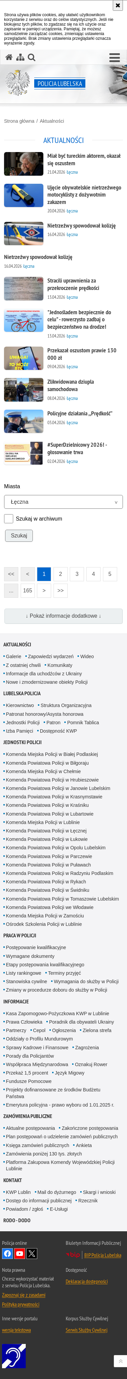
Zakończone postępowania (90, 1128)
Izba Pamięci (19, 731)
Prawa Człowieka (24, 1022)
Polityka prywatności (20, 1304)
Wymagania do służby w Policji (86, 981)
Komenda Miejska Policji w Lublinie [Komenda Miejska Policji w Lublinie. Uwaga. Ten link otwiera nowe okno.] (43, 822)
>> (59, 588)
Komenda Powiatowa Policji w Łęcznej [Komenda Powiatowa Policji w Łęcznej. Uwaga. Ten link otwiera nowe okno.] (46, 830)
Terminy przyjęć (64, 973)
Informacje (16, 1001)
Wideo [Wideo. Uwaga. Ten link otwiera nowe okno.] (87, 656)
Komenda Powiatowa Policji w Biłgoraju (47, 763)
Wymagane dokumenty (30, 956)
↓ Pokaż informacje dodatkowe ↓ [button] (64, 616)
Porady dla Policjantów (30, 1056)
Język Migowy (69, 1073)
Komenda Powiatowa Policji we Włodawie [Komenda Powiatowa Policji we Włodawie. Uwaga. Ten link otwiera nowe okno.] (49, 907)
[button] (114, 58)
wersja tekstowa (16, 1329)
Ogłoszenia (64, 1030)
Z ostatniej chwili (23, 665)
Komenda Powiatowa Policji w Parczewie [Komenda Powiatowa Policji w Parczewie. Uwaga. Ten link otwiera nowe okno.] (49, 856)
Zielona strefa (97, 1030)
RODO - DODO (16, 1220)
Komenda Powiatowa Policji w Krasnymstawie (54, 796)
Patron (53, 722)
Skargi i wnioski (99, 1192)
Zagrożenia (87, 1047)
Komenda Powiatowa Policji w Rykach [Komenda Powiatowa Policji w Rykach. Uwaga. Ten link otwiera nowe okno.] (46, 881)
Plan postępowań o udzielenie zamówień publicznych (62, 1136)
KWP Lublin (18, 1192)
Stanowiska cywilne (26, 981)
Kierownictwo (20, 705)
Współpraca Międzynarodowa (37, 1064)
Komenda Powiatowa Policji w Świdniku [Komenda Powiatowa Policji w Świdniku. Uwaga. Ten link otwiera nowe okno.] (47, 890)
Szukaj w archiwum (39, 519)
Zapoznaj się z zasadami (23, 1294)
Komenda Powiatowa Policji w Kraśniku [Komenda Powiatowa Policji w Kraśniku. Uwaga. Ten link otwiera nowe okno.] (47, 805)
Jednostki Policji (23, 722)
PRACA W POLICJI (19, 935)
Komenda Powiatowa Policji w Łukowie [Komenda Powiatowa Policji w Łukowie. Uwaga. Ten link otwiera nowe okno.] (47, 839)
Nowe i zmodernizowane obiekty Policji (47, 682)
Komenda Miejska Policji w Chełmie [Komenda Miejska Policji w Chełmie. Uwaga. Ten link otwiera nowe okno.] (43, 771)
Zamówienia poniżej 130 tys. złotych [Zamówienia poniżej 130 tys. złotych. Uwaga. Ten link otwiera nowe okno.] (44, 1153)
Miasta (12, 486)
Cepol (39, 1030)
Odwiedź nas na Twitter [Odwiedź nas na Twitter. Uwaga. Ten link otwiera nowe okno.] (31, 1253)
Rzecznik (88, 1200)
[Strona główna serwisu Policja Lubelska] (9, 57)
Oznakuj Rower (91, 1064)
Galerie (13, 656)
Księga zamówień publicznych (37, 1145)
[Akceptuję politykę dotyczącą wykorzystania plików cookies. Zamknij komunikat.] (118, 5)
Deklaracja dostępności (87, 1281)
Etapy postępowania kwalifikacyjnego (45, 964)
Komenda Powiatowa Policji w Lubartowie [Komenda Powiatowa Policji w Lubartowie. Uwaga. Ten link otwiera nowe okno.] (49, 814)
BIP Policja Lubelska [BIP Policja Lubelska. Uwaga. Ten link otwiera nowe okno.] (102, 1255)
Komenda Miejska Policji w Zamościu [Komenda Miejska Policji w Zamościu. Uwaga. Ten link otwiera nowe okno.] (45, 915)
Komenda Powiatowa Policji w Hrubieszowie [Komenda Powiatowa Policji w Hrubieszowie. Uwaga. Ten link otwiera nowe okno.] (52, 780)
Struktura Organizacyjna (66, 705)
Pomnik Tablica (83, 722)
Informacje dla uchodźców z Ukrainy (44, 673)
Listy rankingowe (23, 973)
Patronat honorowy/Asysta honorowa (45, 714)
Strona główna (19, 121)
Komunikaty (59, 665)
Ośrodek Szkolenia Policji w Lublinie (44, 924)
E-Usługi (59, 1209)
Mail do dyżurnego (57, 1192)
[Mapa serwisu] (20, 57)
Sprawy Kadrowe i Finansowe (37, 1047)
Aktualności (52, 121)
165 (27, 590)
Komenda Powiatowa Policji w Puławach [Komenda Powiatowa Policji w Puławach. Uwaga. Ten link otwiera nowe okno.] (48, 865)
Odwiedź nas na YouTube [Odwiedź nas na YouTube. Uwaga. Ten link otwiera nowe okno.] (19, 1253)
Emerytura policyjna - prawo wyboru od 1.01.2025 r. (60, 1105)
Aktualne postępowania (30, 1128)
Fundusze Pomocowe (29, 1081)
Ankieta (84, 1145)
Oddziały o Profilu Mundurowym (39, 1038)
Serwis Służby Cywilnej (86, 1329)
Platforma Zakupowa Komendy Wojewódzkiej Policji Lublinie (60, 1165)
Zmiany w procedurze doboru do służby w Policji (56, 990)
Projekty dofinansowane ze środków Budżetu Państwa (53, 1093)
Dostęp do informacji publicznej (39, 1200)
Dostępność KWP (58, 731)
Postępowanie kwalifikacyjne (36, 947)
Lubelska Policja (22, 693)
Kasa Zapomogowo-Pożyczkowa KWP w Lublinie (57, 1013)
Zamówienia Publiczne (27, 1116)
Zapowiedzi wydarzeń (51, 656)
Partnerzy (16, 1030)
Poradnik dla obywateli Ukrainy (81, 1022)
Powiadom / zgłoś (24, 1209)
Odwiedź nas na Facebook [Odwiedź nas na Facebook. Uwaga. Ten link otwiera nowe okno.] (7, 1253)
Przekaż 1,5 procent (27, 1073)
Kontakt (12, 1180)
